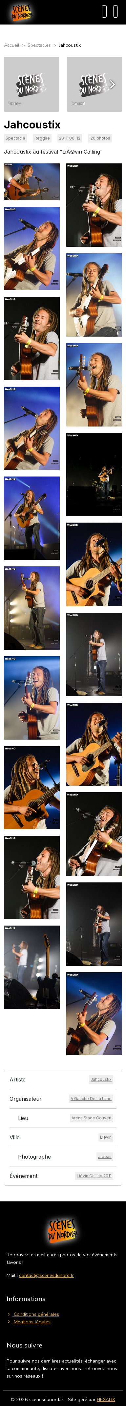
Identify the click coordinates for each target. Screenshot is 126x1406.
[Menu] (115, 11)
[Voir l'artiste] (101, 1079)
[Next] (111, 84)
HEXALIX (106, 1399)
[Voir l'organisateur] (91, 1099)
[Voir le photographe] (104, 1156)
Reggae (42, 138)
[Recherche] (104, 11)
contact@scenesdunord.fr (46, 1275)
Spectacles (39, 45)
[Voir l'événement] (94, 1176)
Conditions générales (33, 1314)
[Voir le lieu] (91, 1118)
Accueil (11, 45)
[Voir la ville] (105, 1137)
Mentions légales (29, 1321)
